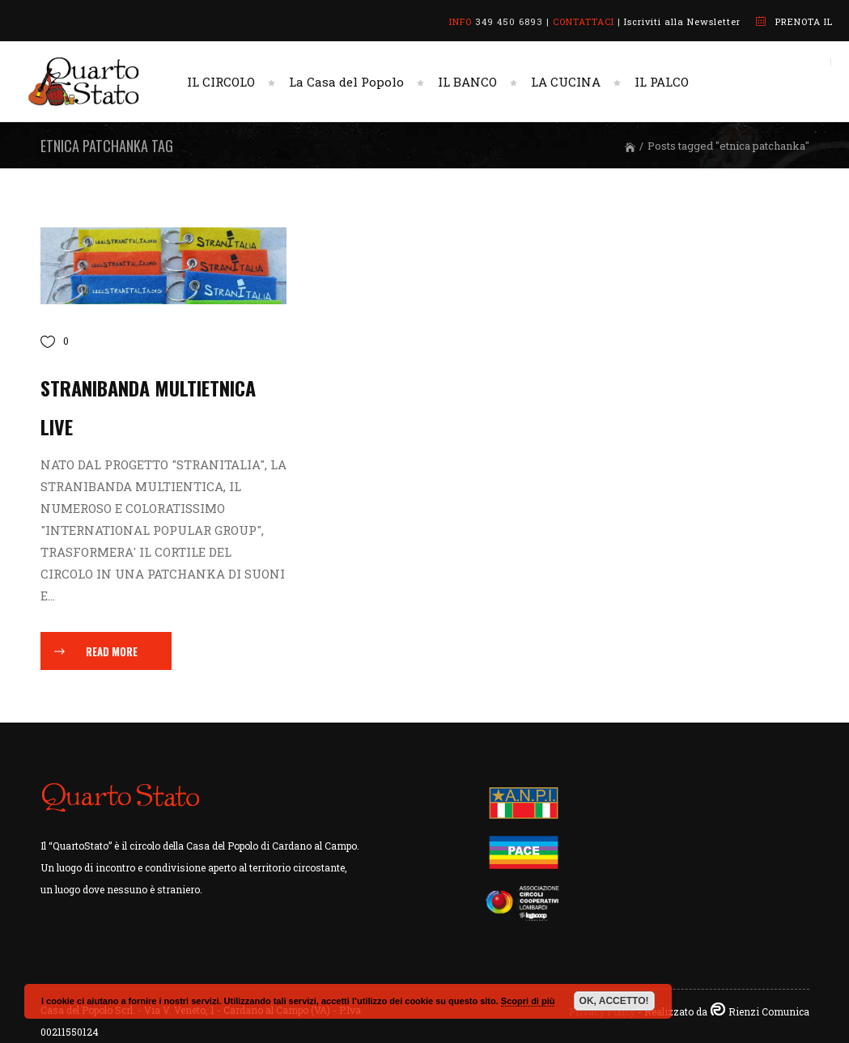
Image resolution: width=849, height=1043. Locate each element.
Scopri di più (528, 1001)
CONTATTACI (583, 21)
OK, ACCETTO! (614, 1001)
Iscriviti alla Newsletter (682, 21)
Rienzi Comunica (768, 1011)
